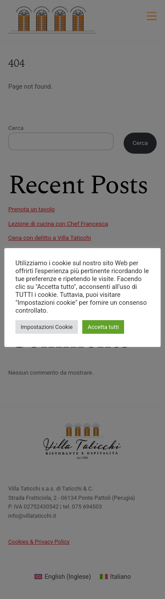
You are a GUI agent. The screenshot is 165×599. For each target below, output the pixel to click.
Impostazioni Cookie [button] (47, 327)
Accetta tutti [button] (103, 327)
